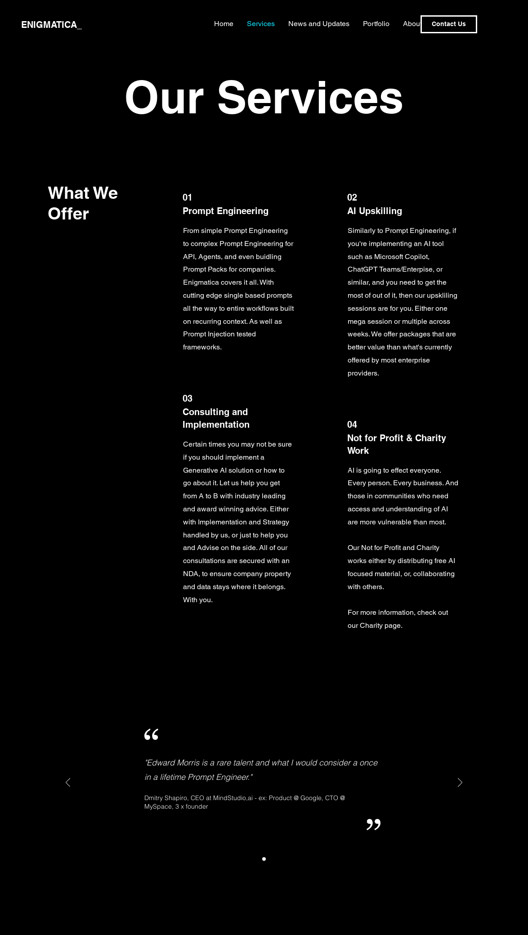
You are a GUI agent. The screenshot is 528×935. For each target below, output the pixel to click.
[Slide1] (264, 859)
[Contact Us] (449, 24)
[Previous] (68, 783)
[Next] (460, 783)
